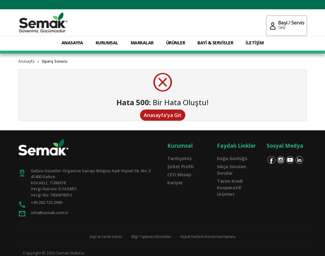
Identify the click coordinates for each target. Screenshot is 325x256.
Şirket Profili (180, 166)
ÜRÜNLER (175, 43)
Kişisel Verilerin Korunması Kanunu (207, 236)
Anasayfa (26, 61)
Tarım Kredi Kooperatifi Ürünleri (230, 187)
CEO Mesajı (179, 174)
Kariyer (175, 183)
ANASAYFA (72, 43)
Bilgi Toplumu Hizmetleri (151, 236)
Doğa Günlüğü (232, 158)
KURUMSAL (107, 43)
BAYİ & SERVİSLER (215, 43)
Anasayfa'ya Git (163, 115)
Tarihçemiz (179, 158)
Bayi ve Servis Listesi (106, 236)
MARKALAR (142, 43)
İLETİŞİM (255, 43)
